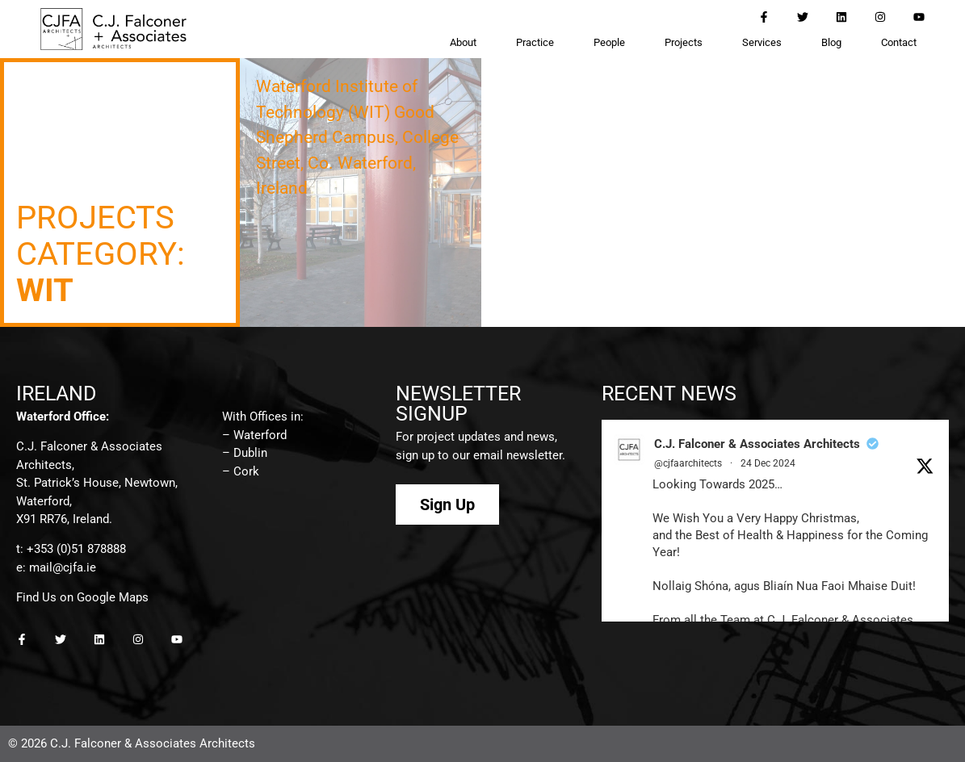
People (609, 42)
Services (762, 42)
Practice (535, 42)
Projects (684, 42)
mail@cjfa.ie (62, 567)
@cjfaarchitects (688, 463)
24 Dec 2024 (768, 463)
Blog (831, 42)
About (463, 42)
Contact (899, 42)
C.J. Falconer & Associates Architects (757, 444)
